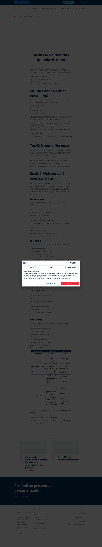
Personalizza (51, 283)
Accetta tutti (69, 283)
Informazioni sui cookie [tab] (70, 267)
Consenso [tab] (31, 267)
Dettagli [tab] (51, 267)
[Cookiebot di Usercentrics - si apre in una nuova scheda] (70, 263)
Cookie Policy (66, 278)
